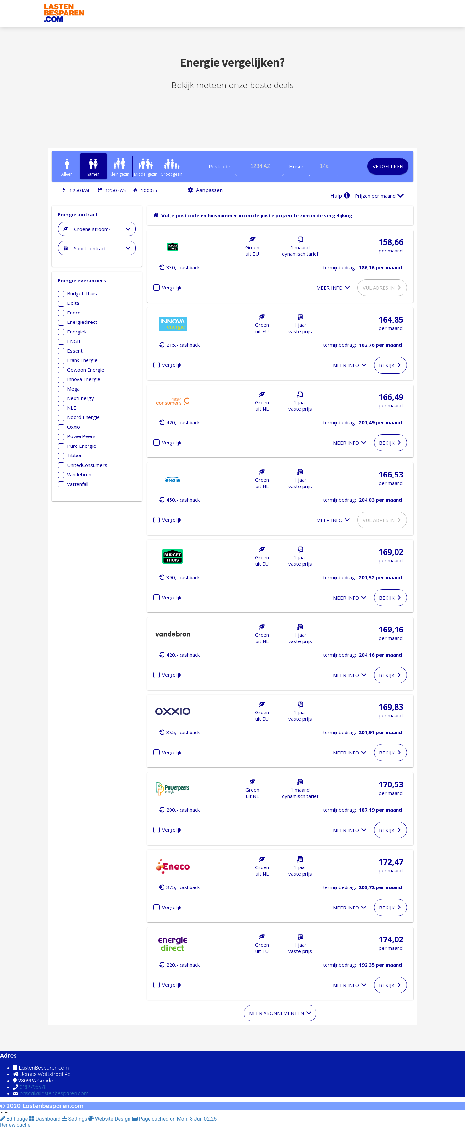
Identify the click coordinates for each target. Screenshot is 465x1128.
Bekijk (390, 365)
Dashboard (45, 1119)
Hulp (341, 195)
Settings (75, 1119)
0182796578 (32, 1087)
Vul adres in (382, 287)
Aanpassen (204, 190)
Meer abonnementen (280, 1013)
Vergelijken (388, 166)
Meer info (333, 287)
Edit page (14, 1119)
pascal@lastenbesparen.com (53, 1093)
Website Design (110, 1119)
